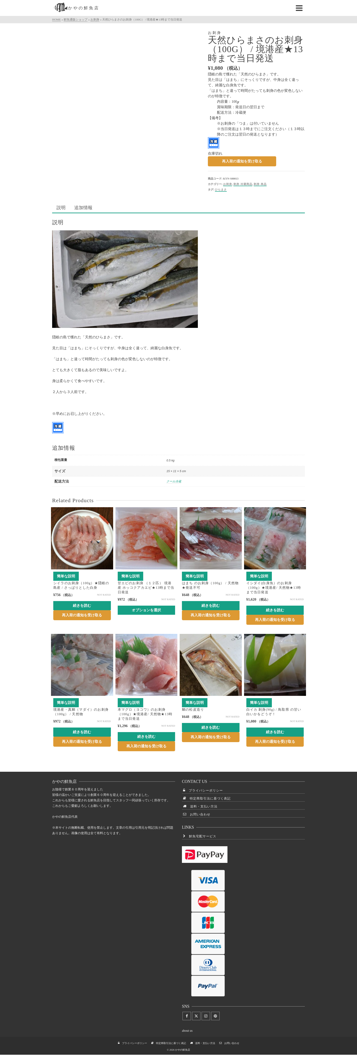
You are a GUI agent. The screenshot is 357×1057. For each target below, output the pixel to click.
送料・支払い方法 (200, 806)
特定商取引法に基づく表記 (207, 798)
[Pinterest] (215, 1016)
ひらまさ (221, 189)
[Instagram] (205, 1016)
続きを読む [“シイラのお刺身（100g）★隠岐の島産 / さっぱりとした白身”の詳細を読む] (82, 605)
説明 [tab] (61, 207)
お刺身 (227, 184)
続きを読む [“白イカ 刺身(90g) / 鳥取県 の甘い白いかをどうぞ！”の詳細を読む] (275, 732)
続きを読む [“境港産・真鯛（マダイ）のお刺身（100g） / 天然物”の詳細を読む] (82, 732)
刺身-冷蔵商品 (242, 184)
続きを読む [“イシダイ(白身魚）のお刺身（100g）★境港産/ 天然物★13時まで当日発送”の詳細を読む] (275, 610)
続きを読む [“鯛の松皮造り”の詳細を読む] (210, 727)
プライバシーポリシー (203, 790)
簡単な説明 (66, 576)
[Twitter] (196, 1016)
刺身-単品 (260, 184)
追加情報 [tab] (83, 207)
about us (187, 1030)
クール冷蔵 (173, 481)
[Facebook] (186, 1016)
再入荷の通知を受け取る (242, 161)
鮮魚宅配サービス (199, 836)
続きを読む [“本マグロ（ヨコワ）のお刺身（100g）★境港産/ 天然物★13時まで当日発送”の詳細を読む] (146, 736)
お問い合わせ (196, 814)
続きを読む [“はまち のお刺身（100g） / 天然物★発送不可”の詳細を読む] (210, 605)
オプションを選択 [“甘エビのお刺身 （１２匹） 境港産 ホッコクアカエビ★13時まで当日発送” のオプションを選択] (146, 610)
